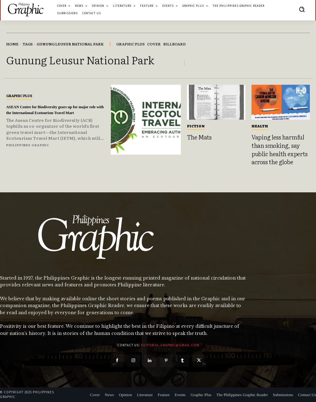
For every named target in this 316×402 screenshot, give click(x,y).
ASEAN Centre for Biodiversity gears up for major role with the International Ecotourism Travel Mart (54, 109)
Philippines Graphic (27, 147)
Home (12, 44)
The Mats (199, 137)
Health (260, 125)
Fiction (196, 125)
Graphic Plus (19, 92)
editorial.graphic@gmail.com (170, 345)
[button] (301, 9)
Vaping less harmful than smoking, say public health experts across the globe (280, 149)
